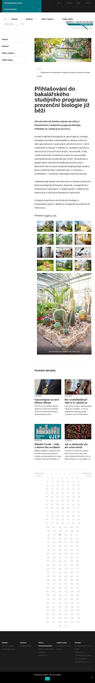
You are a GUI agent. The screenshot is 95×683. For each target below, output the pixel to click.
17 (52, 482)
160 (48, 565)
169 (66, 569)
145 (66, 554)
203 (53, 592)
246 (59, 618)
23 (47, 485)
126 (60, 542)
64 (79, 504)
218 (72, 599)
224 (72, 603)
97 (68, 523)
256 (60, 626)
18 (57, 482)
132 (60, 546)
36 (78, 489)
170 (72, 569)
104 (71, 527)
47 (63, 497)
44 (47, 497)
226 (47, 607)
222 (59, 603)
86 (47, 520)
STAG (69, 3)
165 (77, 565)
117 (77, 535)
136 (48, 550)
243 (78, 614)
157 (66, 561)
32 (57, 489)
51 (47, 501)
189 (77, 580)
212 (72, 595)
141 (78, 550)
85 (78, 516)
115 (66, 535)
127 (66, 542)
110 (72, 531)
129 (77, 542)
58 (47, 504)
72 (47, 512)
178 (48, 576)
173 (54, 573)
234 (59, 610)
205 (66, 592)
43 (79, 493)
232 (47, 610)
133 (65, 546)
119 (54, 539)
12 (62, 478)
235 (66, 610)
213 (78, 595)
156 (60, 561)
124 (48, 542)
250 (47, 622)
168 (60, 569)
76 (68, 512)
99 (79, 523)
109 (66, 531)
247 (66, 618)
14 (72, 478)
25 (58, 485)
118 (48, 539)
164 (71, 565)
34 (68, 489)
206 (72, 592)
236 (72, 610)
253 (65, 622)
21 (73, 482)
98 (73, 523)
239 (53, 614)
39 (57, 493)
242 (72, 614)
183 (77, 576)
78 (78, 512)
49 (74, 497)
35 (73, 489)
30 (47, 489)
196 (48, 588)
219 (77, 599)
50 (79, 497)
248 (72, 618)
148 (48, 557)
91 (73, 520)
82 (63, 516)
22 (78, 482)
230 (72, 607)
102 (60, 527)
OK (47, 678)
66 (52, 508)
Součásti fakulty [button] (21, 9)
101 (54, 527)
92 (79, 520)
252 (59, 622)
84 (73, 516)
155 (54, 561)
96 (63, 523)
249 (78, 618)
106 (48, 531)
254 (72, 622)
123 (77, 539)
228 (60, 607)
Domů (39, 69)
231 (78, 607)
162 (60, 565)
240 (59, 614)
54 (63, 501)
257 (66, 626)
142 (48, 554)
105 (77, 527)
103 (65, 527)
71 (79, 508)
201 (78, 588)
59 (52, 504)
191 (54, 584)
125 (54, 542)
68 (63, 508)
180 (60, 576)
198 (60, 588)
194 (71, 584)
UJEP (88, 3)
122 (71, 539)
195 (77, 584)
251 (54, 622)
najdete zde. (50, 215)
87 (52, 520)
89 (63, 520)
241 (66, 614)
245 (53, 618)
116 (71, 535)
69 (68, 508)
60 (58, 504)
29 (79, 485)
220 (47, 603)
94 (52, 523)
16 (47, 482)
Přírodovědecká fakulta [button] (21, 3)
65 (47, 508)
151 (66, 557)
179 (54, 576)
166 (48, 569)
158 (72, 561)
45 (52, 497)
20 (68, 482)
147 (78, 554)
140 (72, 550)
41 (68, 493)
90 (68, 520)
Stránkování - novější (39, 474)
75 (63, 512)
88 (57, 520)
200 (72, 588)
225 (78, 603)
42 (73, 493)
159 (77, 561)
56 (73, 501)
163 (65, 565)
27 (68, 485)
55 (68, 501)
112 (49, 535)
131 (54, 546)
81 (58, 516)
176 (71, 573)
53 (57, 501)
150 (60, 557)
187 (66, 580)
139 (66, 550)
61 (63, 504)
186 (60, 580)
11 (57, 478)
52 (52, 501)
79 (47, 516)
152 (72, 557)
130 (48, 546)
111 (78, 531)
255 (78, 622)
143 (54, 554)
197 (54, 588)
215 (54, 599)
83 (68, 516)
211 (66, 595)
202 (47, 592)
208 (48, 595)
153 (77, 557)
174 (60, 573)
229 (66, 607)
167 (54, 569)
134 (71, 546)
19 (62, 482)
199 (65, 588)
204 (59, 592)
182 (71, 576)
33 (63, 489)
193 (65, 584)
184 (48, 580)
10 (53, 478)
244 (47, 618)
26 (63, 485)
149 (54, 557)
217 (66, 599)
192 (60, 584)
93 (47, 523)
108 (60, 531)
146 (72, 554)
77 (73, 512)
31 (52, 489)
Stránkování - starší (86, 474)
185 (54, 580)
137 (54, 550)
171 (78, 569)
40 (63, 493)
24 (52, 485)
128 (72, 542)
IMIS (78, 3)
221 (54, 603)
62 (68, 504)
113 (54, 535)
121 (66, 539)
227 (54, 607)
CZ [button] (60, 3)
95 (57, 523)
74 (58, 512)
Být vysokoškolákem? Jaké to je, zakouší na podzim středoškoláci (76, 402)
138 (60, 550)
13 (67, 478)
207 (78, 592)
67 (58, 508)
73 (52, 512)
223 (65, 603)
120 (60, 539)
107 (54, 531)
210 (60, 595)
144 (60, 554)
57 (78, 501)
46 (58, 497)
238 (47, 614)
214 (48, 599)
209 (54, 595)
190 (48, 584)
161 (54, 565)
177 (77, 573)
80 (53, 516)
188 (72, 580)
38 (52, 493)
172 (48, 573)
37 (47, 493)
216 (60, 599)
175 (66, 573)
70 (74, 508)
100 (48, 527)
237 (78, 610)
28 (73, 485)
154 (48, 561)
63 (73, 504)
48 (68, 497)
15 (77, 478)
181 (66, 576)
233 (53, 610)
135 (77, 546)
